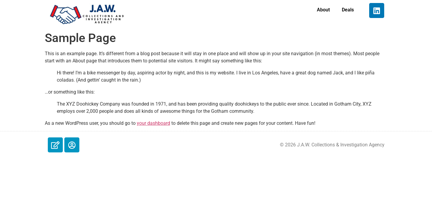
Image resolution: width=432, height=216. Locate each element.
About (323, 10)
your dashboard (153, 123)
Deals (348, 10)
